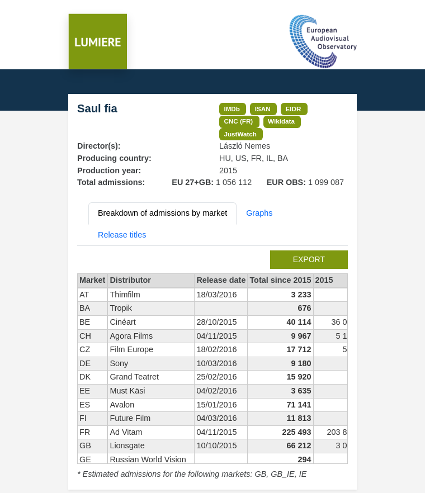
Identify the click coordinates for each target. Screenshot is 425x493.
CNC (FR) (238, 121)
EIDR (293, 108)
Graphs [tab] (259, 212)
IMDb (232, 108)
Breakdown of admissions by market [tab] (162, 212)
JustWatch (240, 134)
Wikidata (281, 121)
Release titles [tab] (122, 234)
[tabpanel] (212, 365)
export (309, 259)
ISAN (263, 108)
